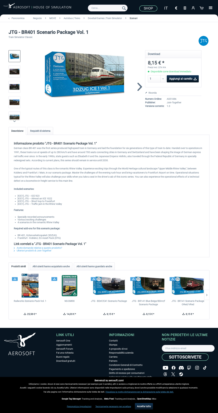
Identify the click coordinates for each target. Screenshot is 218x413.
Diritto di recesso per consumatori (126, 373)
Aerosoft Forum (64, 348)
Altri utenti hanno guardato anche (94, 266)
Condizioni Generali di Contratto (126, 365)
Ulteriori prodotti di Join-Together (32, 250)
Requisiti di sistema (40, 131)
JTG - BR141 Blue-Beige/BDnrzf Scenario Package (148, 303)
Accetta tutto (144, 406)
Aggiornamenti (64, 344)
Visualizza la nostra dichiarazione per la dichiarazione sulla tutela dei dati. (139, 392)
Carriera (113, 356)
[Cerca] (124, 8)
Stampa (113, 344)
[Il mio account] (193, 7)
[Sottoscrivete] (185, 357)
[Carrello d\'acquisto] (201, 7)
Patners (113, 361)
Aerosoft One (63, 340)
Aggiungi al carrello (183, 78)
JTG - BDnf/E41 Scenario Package (109, 301)
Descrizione (17, 131)
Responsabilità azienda (121, 352)
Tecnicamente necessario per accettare (113, 406)
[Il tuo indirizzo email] (188, 348)
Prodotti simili (18, 266)
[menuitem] (108, 8)
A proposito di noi (118, 348)
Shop (148, 8)
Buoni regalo (62, 356)
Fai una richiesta (65, 352)
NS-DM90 (70, 301)
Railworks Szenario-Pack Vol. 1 (30, 301)
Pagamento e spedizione (122, 369)
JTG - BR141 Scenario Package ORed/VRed (188, 303)
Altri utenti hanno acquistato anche (51, 266)
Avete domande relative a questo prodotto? (38, 248)
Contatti (113, 340)
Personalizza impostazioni (79, 406)
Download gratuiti (65, 361)
